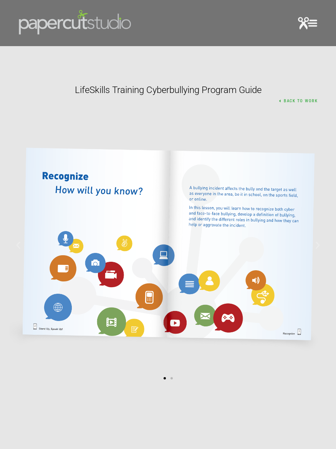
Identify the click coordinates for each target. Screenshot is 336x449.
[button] (308, 24)
